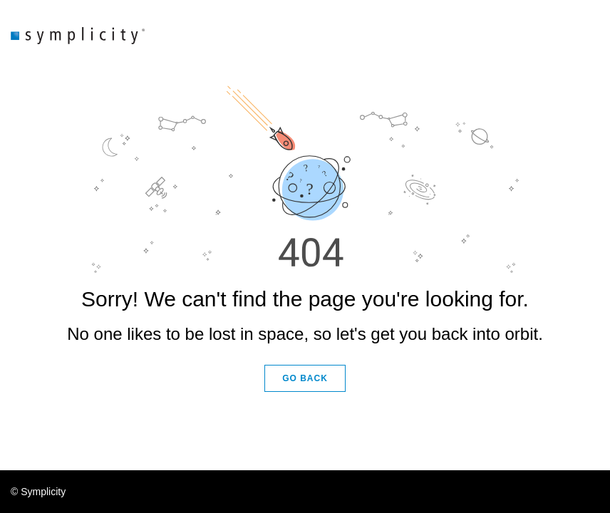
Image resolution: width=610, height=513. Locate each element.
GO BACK (305, 378)
